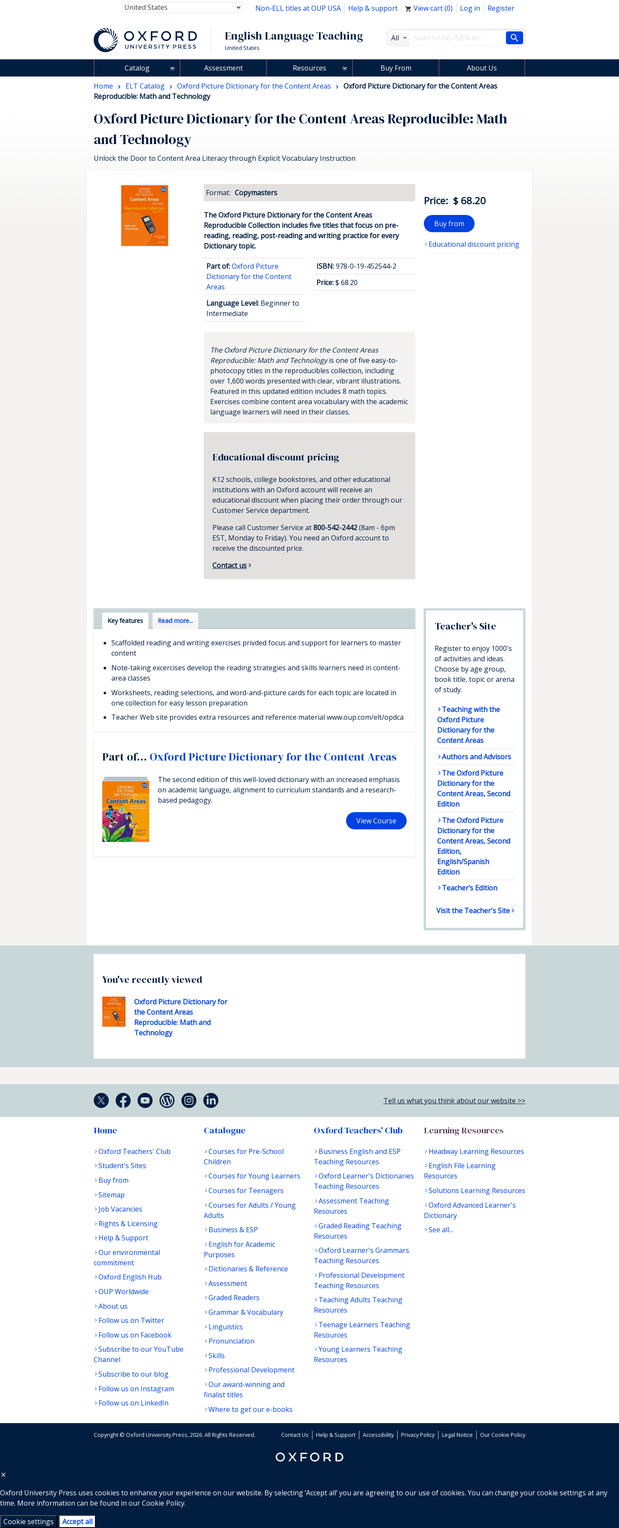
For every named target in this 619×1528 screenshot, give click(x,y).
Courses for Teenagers (246, 1190)
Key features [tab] (125, 621)
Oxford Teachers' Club (134, 1151)
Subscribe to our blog (133, 1374)
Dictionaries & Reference (248, 1268)
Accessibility (378, 1435)
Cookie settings (28, 1521)
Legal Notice (457, 1435)
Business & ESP (233, 1229)
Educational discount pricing (474, 244)
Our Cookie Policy (502, 1435)
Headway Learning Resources (476, 1151)
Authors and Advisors (476, 756)
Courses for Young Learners (254, 1176)
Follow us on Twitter (131, 1320)
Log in (470, 8)
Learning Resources (464, 1130)
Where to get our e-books (250, 1409)
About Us (482, 68)
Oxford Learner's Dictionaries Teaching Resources (364, 1181)
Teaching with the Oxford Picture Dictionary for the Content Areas (468, 725)
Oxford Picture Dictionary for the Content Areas (248, 276)
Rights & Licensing (128, 1223)
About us (113, 1306)
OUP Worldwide (123, 1291)
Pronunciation (231, 1341)
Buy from (449, 223)
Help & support (373, 8)
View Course (376, 820)
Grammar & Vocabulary (245, 1312)
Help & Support (123, 1238)
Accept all (77, 1521)
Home (105, 1130)
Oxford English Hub (130, 1277)
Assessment (223, 68)
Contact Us (295, 1435)
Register (501, 8)
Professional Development (251, 1370)
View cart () (429, 8)
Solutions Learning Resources (477, 1190)
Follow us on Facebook (135, 1335)
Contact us (229, 565)
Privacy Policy (418, 1435)
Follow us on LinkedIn (133, 1403)
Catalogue (224, 1130)
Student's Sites (122, 1165)
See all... (441, 1229)
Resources (309, 68)
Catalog (137, 68)
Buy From (395, 68)
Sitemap (111, 1195)
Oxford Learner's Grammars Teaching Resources (361, 1255)
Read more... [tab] (175, 621)
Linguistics (225, 1327)
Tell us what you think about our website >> (454, 1100)
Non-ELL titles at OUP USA (298, 8)
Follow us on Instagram (136, 1388)
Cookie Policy (163, 1503)
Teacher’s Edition (469, 888)
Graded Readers (234, 1297)
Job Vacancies (120, 1209)
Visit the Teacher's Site (473, 910)
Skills (216, 1355)
